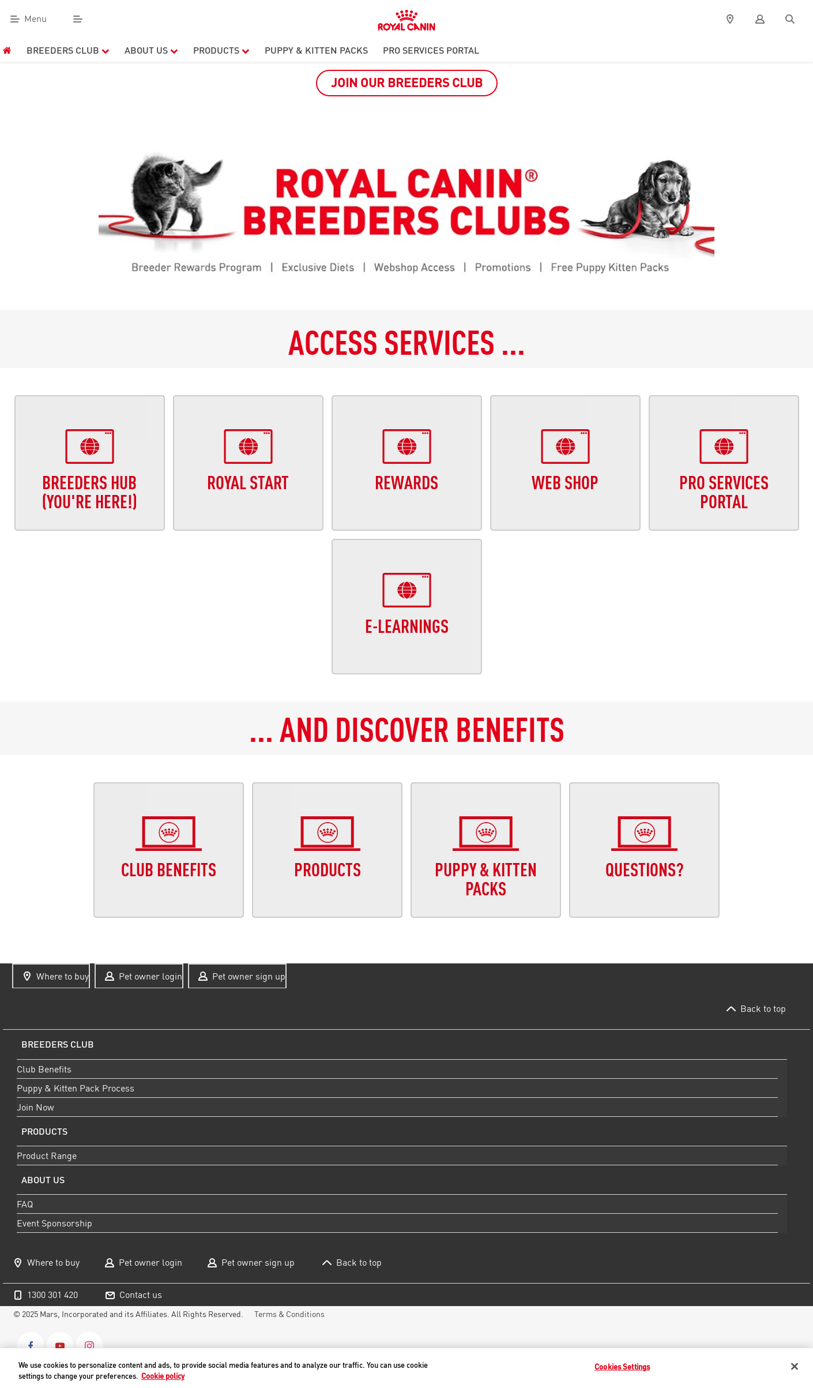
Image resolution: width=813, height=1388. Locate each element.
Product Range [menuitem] (47, 1155)
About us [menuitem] (43, 1179)
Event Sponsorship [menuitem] (54, 1223)
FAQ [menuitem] (25, 1204)
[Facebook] (30, 1346)
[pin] (730, 19)
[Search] (790, 19)
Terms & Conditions (289, 1314)
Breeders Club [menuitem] (68, 50)
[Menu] (78, 19)
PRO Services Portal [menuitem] (431, 50)
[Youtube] (60, 1346)
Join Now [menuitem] (35, 1106)
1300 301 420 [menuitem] (52, 1294)
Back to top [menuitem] (763, 1008)
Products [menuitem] (221, 50)
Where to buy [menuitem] (62, 976)
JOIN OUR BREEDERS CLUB (407, 82)
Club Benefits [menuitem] (44, 1068)
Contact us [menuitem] (140, 1294)
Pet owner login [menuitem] (150, 976)
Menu (35, 19)
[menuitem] (7, 50)
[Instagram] (89, 1346)
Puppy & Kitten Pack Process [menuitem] (75, 1087)
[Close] (794, 1366)
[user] (760, 19)
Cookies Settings (622, 1366)
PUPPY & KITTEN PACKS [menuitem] (316, 50)
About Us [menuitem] (151, 50)
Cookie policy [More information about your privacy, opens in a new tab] (163, 1376)
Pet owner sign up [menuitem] (248, 976)
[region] (406, 1368)
